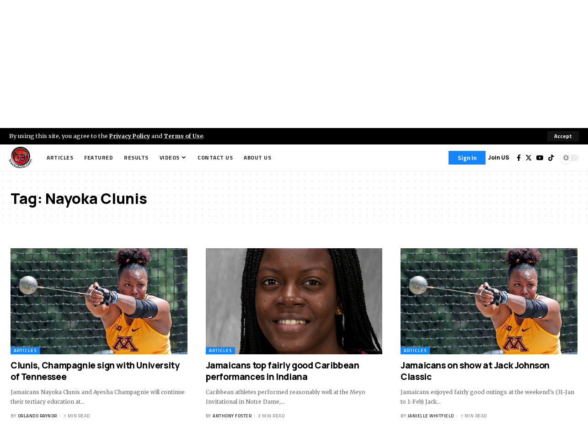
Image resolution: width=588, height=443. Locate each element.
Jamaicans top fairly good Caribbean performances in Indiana (282, 371)
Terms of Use (186, 135)
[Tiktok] (551, 158)
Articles (25, 350)
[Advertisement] (294, 64)
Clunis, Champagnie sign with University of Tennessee (95, 371)
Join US (498, 157)
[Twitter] (528, 158)
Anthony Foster (232, 416)
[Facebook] (518, 158)
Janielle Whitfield (431, 416)
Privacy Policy (130, 135)
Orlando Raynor (37, 416)
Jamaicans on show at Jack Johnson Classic (475, 371)
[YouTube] (540, 158)
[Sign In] (467, 158)
